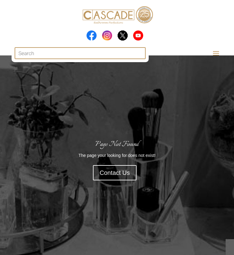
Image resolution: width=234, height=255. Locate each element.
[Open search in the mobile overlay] (80, 53)
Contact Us (115, 172)
